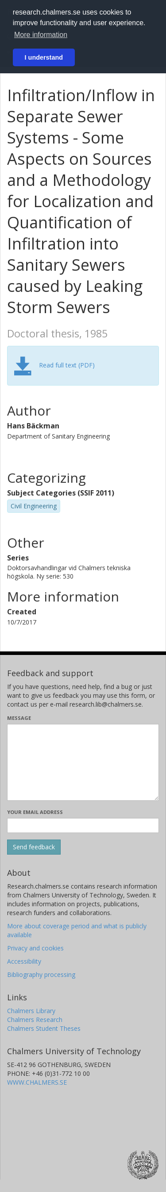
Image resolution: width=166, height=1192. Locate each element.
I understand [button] (44, 57)
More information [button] (40, 34)
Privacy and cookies (35, 948)
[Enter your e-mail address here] (83, 825)
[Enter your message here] (83, 762)
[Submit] (34, 847)
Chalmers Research (34, 1019)
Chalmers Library (31, 1011)
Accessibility (24, 961)
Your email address (35, 812)
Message (19, 718)
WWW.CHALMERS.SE (37, 1082)
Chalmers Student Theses (44, 1028)
